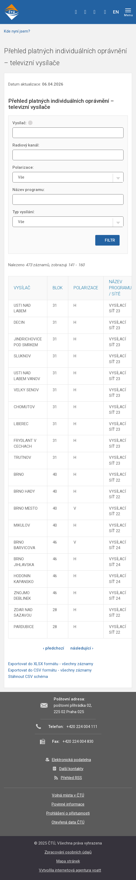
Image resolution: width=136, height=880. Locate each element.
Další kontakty (71, 768)
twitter (85, 12)
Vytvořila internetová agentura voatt (70, 870)
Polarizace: (23, 167)
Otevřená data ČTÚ (68, 822)
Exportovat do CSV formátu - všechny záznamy (50, 670)
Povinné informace (68, 804)
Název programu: (28, 189)
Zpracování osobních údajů (68, 852)
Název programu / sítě (120, 287)
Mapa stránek (68, 861)
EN (116, 12)
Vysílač (22, 287)
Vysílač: (22, 123)
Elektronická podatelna (71, 759)
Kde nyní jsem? (17, 31)
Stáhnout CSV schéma (28, 676)
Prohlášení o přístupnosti (68, 813)
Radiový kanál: (25, 145)
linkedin (94, 12)
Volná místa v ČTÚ (68, 795)
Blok (58, 287)
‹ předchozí (53, 648)
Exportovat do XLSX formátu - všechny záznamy (50, 663)
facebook (76, 12)
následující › (81, 648)
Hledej (105, 12)
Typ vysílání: (23, 212)
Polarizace (86, 287)
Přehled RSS (71, 777)
